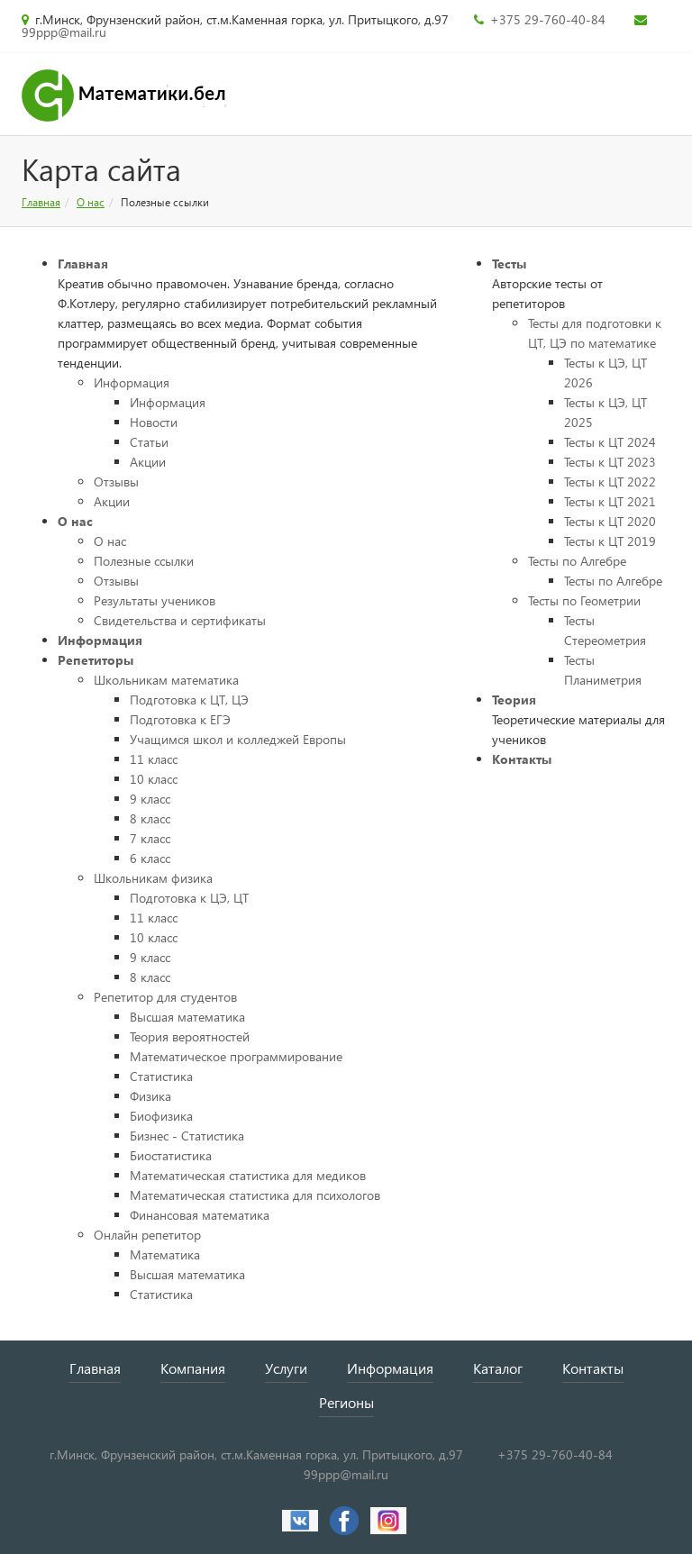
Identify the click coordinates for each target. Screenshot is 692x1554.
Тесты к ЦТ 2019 (610, 541)
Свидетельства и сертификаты (180, 620)
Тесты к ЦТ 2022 (610, 481)
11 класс (154, 759)
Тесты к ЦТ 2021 (610, 501)
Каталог (498, 1368)
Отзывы (116, 481)
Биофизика (161, 1115)
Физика (150, 1095)
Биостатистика (171, 1155)
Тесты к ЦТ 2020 (610, 521)
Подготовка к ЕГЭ (180, 719)
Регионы (346, 1402)
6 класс (150, 858)
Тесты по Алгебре (577, 560)
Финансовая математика (199, 1214)
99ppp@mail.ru (64, 32)
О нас (91, 202)
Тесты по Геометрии (584, 600)
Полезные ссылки (144, 560)
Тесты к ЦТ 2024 (610, 441)
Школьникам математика (166, 679)
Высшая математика (187, 1016)
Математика (165, 1254)
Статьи (149, 441)
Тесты (509, 263)
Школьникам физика (153, 877)
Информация (131, 382)
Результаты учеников (154, 600)
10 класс (154, 778)
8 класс (150, 818)
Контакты (521, 759)
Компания (192, 1368)
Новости (154, 422)
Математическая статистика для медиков (248, 1175)
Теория (514, 699)
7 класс (150, 838)
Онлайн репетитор (147, 1234)
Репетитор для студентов (165, 996)
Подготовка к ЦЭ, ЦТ (189, 897)
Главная (41, 202)
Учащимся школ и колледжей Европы (238, 739)
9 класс (150, 798)
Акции (148, 461)
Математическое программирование (236, 1056)
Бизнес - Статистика (187, 1135)
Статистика (161, 1076)
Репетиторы (95, 659)
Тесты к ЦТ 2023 (610, 461)
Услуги (286, 1368)
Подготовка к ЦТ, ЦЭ (189, 699)
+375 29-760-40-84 (553, 19)
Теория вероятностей (190, 1036)
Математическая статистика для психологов (255, 1195)
